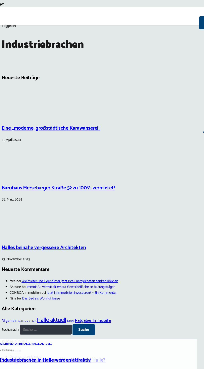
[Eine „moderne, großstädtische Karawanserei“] (16, 115)
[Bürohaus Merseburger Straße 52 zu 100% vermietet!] (16, 175)
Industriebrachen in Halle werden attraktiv (45, 360)
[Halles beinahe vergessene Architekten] (16, 235)
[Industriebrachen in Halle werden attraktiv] (102, 203)
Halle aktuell (42, 344)
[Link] (99, 46)
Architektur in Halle (15, 344)
